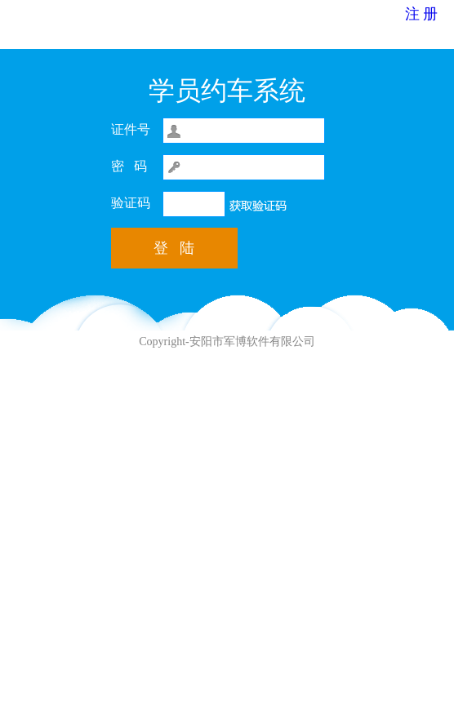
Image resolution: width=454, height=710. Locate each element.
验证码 (130, 203)
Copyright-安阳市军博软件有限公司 (226, 341)
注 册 (421, 14)
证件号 (130, 129)
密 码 (129, 166)
